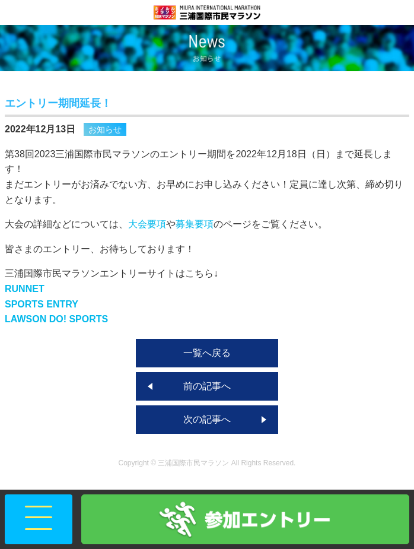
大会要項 (147, 224)
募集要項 (195, 224)
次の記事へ (207, 419)
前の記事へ (207, 386)
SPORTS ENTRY (41, 304)
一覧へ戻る (207, 353)
